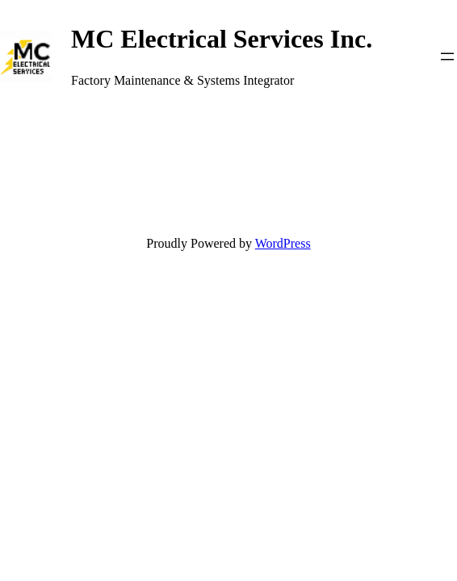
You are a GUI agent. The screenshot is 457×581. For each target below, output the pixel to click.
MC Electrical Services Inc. (221, 38)
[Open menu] (447, 56)
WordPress (283, 243)
